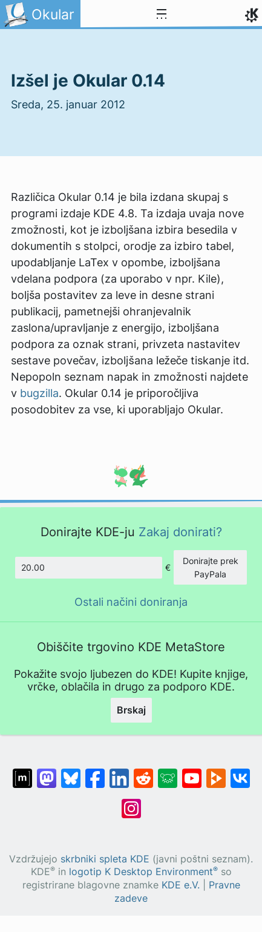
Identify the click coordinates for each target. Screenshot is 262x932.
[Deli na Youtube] (191, 772)
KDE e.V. (181, 885)
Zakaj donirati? (180, 531)
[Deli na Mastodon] (46, 772)
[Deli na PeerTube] (216, 772)
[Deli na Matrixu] (22, 772)
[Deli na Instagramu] (131, 802)
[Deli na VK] (240, 772)
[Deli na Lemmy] (167, 772)
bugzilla (39, 393)
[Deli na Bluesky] (70, 772)
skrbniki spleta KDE (105, 859)
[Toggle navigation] (161, 14)
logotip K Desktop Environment (143, 872)
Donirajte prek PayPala (210, 567)
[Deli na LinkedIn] (119, 772)
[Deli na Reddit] (143, 772)
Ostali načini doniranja (130, 602)
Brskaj (131, 710)
